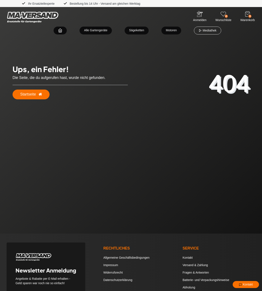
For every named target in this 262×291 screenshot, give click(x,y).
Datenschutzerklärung (117, 280)
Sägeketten (136, 30)
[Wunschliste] (223, 14)
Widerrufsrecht (113, 272)
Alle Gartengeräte (95, 30)
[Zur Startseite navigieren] (60, 30)
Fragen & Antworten (196, 272)
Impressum (110, 265)
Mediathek (207, 30)
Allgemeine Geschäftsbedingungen (126, 257)
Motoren (171, 30)
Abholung (189, 287)
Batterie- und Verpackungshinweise (206, 280)
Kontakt (246, 285)
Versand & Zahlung (195, 265)
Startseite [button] (31, 94)
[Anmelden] (199, 16)
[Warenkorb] (248, 14)
